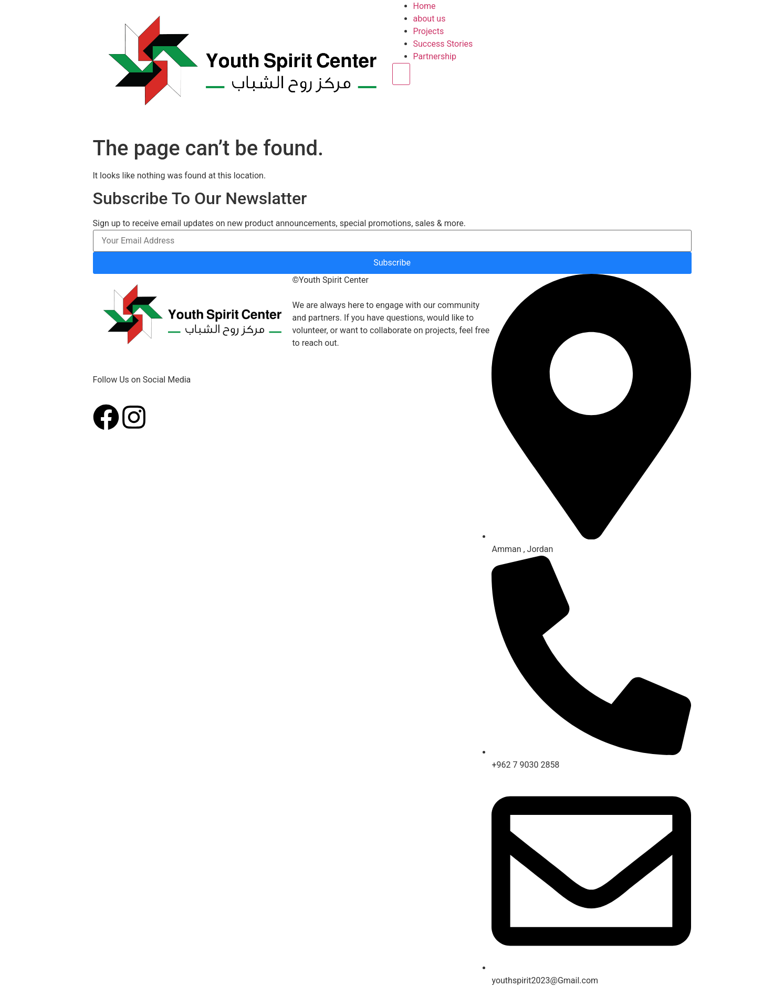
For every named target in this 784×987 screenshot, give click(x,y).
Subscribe (392, 263)
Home (424, 6)
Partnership (434, 56)
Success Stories (443, 44)
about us (429, 19)
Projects (428, 31)
